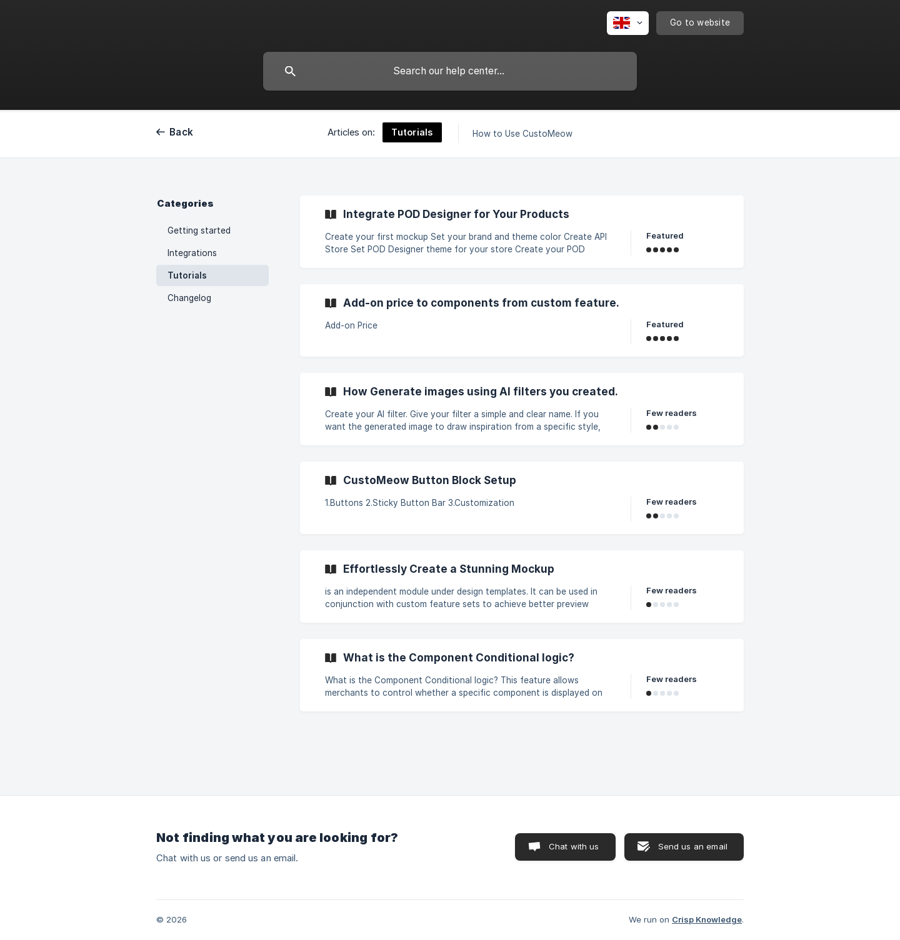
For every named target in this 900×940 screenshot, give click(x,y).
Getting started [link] (199, 230)
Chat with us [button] (574, 846)
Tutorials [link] (187, 275)
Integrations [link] (192, 253)
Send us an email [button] (693, 846)
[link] (522, 231)
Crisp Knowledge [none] (707, 919)
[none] (628, 23)
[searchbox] (450, 71)
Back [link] (181, 132)
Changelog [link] (189, 298)
